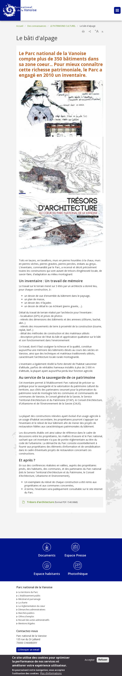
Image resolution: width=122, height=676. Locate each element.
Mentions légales (26, 623)
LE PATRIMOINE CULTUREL (63, 25)
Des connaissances (36, 25)
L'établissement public (29, 595)
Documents (46, 555)
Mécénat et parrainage (29, 599)
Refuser (102, 661)
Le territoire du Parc (28, 592)
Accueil (19, 25)
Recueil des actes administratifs (33, 619)
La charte (22, 602)
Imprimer (83, 31)
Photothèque (78, 574)
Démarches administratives (31, 609)
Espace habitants (47, 574)
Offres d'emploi (26, 616)
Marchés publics (26, 613)
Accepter (90, 661)
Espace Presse (75, 555)
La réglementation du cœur (31, 606)
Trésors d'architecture (40, 502)
